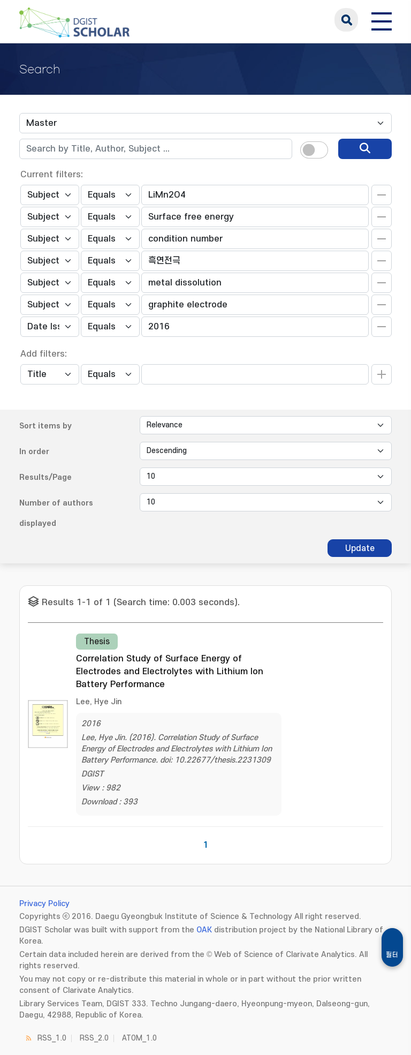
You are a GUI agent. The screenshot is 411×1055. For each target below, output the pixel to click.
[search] (365, 149)
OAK (204, 930)
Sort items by (45, 426)
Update (360, 548)
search (346, 20)
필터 (392, 955)
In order (34, 451)
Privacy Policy (44, 903)
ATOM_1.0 (139, 1038)
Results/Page (45, 477)
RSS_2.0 (94, 1038)
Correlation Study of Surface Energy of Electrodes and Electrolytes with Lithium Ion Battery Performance (169, 671)
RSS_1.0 (51, 1038)
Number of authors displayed (56, 513)
